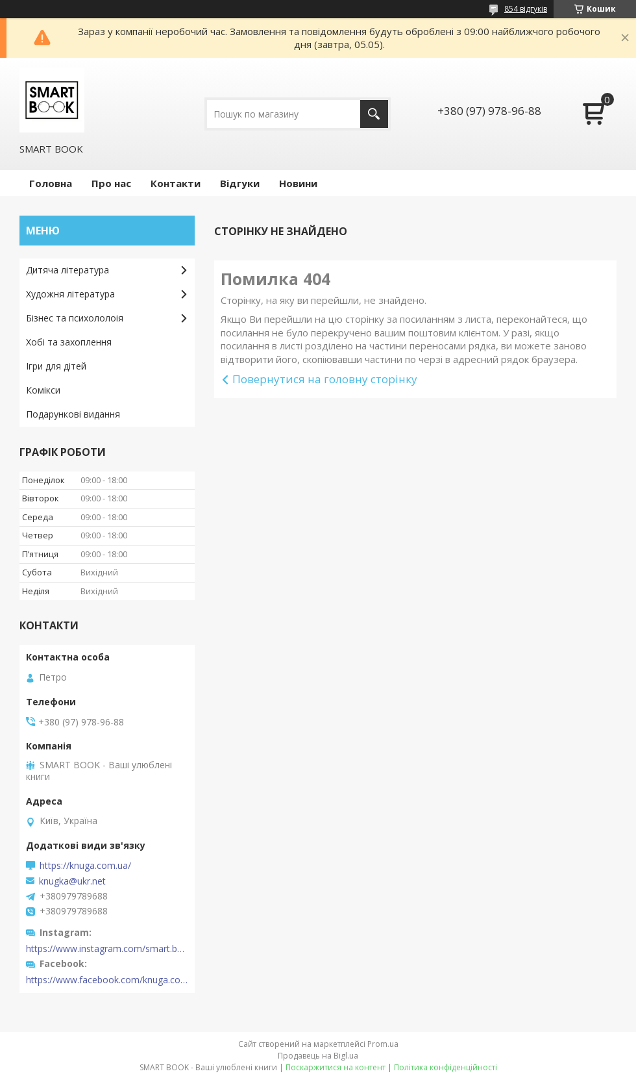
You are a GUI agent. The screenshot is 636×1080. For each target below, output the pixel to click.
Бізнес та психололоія (74, 318)
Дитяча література (67, 270)
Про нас (111, 183)
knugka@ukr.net (72, 881)
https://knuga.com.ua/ (85, 866)
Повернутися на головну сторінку (324, 378)
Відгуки (240, 183)
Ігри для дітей (56, 366)
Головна (50, 183)
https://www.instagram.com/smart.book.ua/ (107, 949)
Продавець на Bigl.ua (318, 1055)
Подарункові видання (73, 414)
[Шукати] (374, 114)
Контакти (176, 183)
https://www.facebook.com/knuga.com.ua (107, 980)
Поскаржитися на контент (335, 1067)
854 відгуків (525, 8)
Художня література (70, 294)
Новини (298, 183)
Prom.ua (382, 1043)
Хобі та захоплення (69, 342)
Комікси (43, 390)
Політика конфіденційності (445, 1067)
